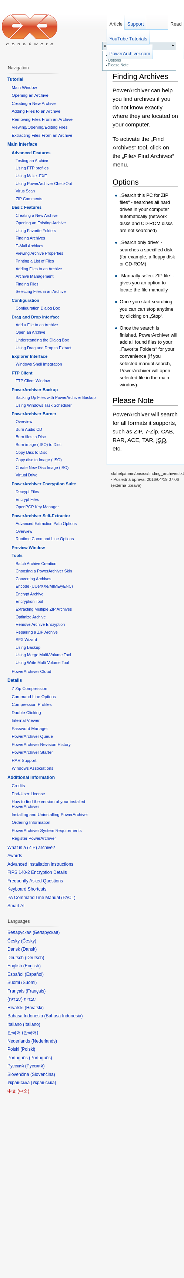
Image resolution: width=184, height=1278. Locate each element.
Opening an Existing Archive (41, 223)
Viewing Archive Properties (39, 253)
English (32, 965)
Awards (14, 855)
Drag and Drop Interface (35, 317)
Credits (18, 785)
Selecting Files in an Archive (41, 291)
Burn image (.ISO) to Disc (38, 444)
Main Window (24, 87)
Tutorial (15, 79)
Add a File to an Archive (37, 325)
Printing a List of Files (35, 261)
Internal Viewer (25, 720)
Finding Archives (140, 76)
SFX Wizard (26, 639)
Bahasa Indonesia (63, 1015)
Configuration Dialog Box (38, 308)
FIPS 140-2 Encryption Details (37, 872)
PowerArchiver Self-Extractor (40, 515)
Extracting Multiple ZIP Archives (44, 609)
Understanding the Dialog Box (42, 340)
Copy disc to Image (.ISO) (39, 460)
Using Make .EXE (31, 176)
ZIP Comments (29, 199)
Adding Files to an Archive (35, 111)
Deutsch (34, 957)
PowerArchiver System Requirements (46, 830)
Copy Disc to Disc (31, 452)
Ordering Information (30, 822)
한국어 (30, 1032)
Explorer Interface (29, 356)
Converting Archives (33, 579)
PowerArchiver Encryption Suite (43, 484)
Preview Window (28, 547)
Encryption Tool (29, 601)
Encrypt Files (27, 499)
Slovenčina (43, 1074)
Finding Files (27, 284)
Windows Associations (32, 768)
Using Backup (28, 647)
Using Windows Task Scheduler (43, 405)
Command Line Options (33, 696)
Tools (17, 555)
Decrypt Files (27, 491)
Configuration (25, 300)
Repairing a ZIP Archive (37, 632)
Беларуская (46, 932)
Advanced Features (30, 153)
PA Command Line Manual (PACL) (41, 897)
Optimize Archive (31, 617)
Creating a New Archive (33, 103)
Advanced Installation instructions (40, 864)
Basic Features (26, 207)
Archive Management (34, 276)
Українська (43, 1082)
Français (35, 991)
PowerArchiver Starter (32, 752)
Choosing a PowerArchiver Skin (44, 571)
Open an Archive (30, 332)
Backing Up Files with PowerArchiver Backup (56, 397)
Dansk (29, 949)
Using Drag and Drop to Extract (43, 348)
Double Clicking (26, 712)
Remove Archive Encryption (40, 624)
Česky (29, 941)
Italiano (31, 1024)
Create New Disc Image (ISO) (42, 467)
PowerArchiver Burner (33, 414)
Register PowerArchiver (33, 838)
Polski (28, 1049)
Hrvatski (34, 1007)
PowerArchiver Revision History (41, 744)
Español (34, 974)
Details (14, 680)
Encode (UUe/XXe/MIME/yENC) (44, 586)
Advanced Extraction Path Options (46, 523)
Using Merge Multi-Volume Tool (43, 655)
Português (40, 1057)
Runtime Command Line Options (45, 538)
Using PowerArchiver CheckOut (44, 183)
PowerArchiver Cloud (31, 671)
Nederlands (44, 1041)
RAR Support (23, 760)
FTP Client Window (33, 381)
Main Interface (22, 144)
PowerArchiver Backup (34, 389)
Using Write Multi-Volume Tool (42, 662)
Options (114, 60)
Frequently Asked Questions (35, 881)
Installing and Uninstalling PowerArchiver (49, 814)
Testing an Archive (32, 160)
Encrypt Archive (29, 594)
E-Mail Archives (29, 246)
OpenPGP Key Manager (37, 507)
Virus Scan (25, 191)
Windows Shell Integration (39, 364)
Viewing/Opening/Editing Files (39, 127)
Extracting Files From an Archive (41, 135)
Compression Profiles (31, 704)
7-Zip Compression (29, 688)
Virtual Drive (26, 475)
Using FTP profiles (32, 168)
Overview (24, 421)
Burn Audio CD (29, 429)
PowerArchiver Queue (32, 736)
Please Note (118, 65)
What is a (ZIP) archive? (31, 847)
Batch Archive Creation (36, 563)
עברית (15, 999)
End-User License (28, 794)
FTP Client (21, 373)
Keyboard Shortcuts (26, 889)
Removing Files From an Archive (42, 119)
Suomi (29, 982)
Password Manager (29, 728)
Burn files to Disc (31, 437)
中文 (23, 1091)
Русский (35, 1066)
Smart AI (15, 905)
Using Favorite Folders (36, 230)
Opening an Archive (29, 95)
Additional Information (31, 777)
